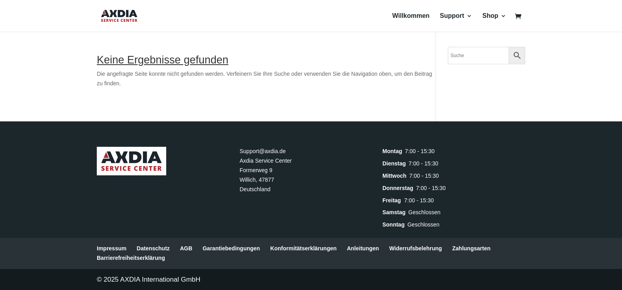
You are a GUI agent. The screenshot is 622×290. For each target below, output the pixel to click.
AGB (186, 248)
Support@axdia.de (263, 151)
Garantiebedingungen (231, 248)
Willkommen (411, 16)
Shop (490, 16)
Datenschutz (153, 248)
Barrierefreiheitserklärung (131, 258)
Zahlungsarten (471, 248)
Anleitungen (363, 248)
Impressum (112, 248)
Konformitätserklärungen (303, 248)
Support (452, 16)
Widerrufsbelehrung (415, 248)
